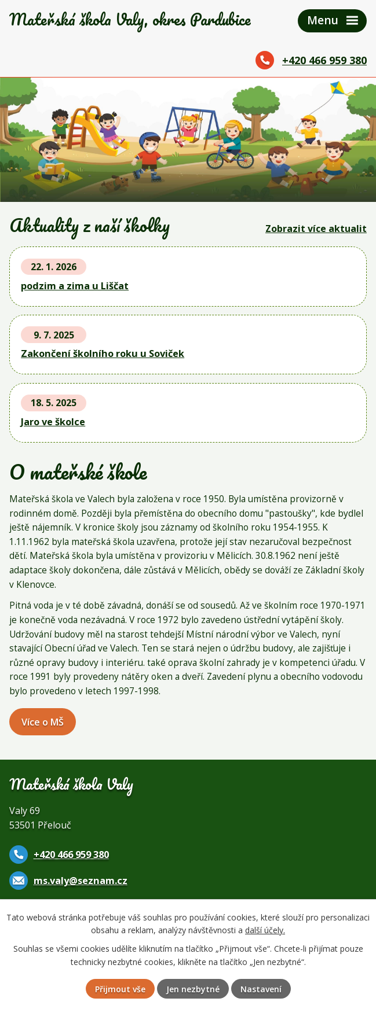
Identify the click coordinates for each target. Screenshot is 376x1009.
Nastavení (261, 989)
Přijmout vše (120, 989)
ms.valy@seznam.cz (80, 880)
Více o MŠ (42, 722)
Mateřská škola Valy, (130, 19)
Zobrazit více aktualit (316, 228)
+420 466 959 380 (324, 60)
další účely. (265, 930)
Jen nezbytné (193, 989)
